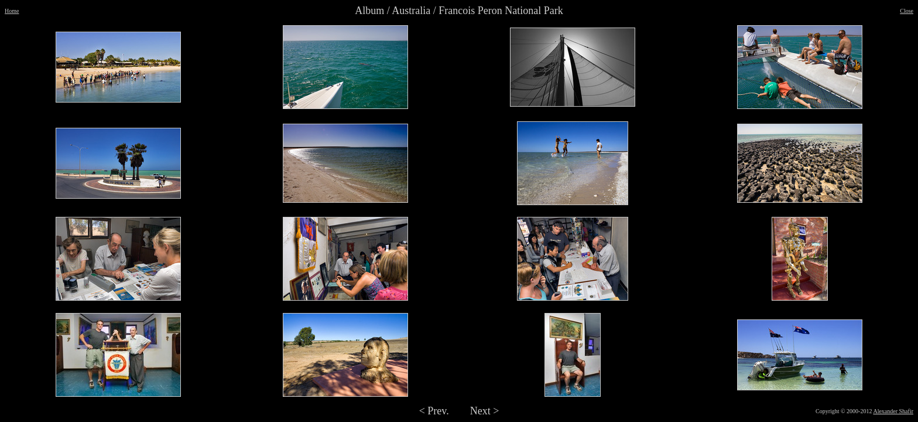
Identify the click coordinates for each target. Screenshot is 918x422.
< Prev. (434, 411)
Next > (484, 411)
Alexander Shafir (893, 411)
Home (12, 11)
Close (906, 11)
